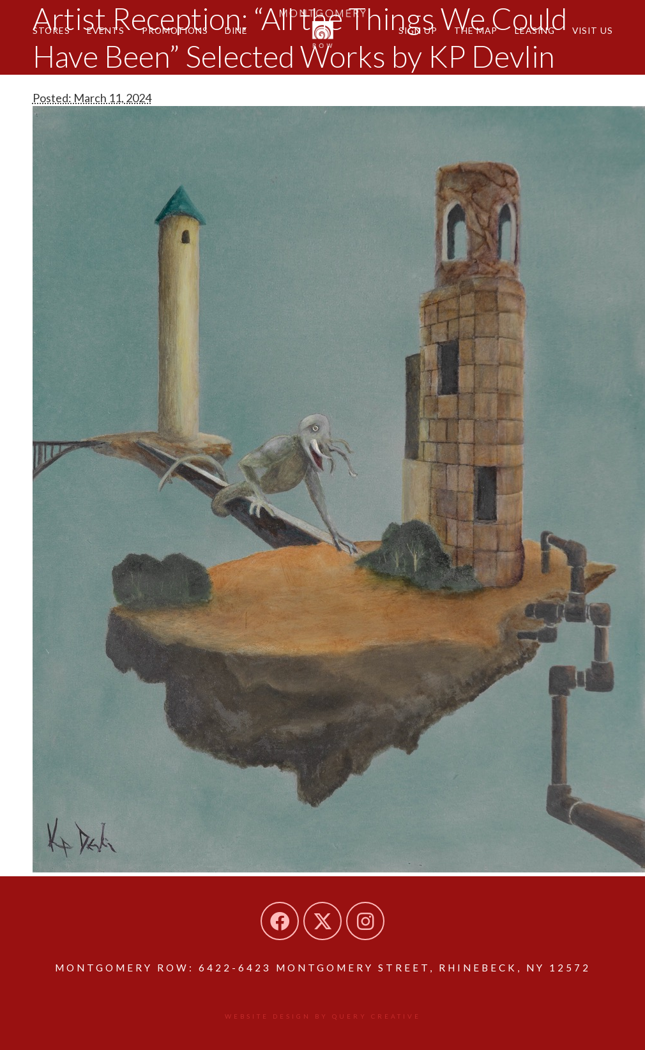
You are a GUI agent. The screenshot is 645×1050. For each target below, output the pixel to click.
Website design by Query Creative (323, 1016)
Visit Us (592, 30)
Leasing (535, 30)
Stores (51, 30)
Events (106, 30)
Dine (236, 30)
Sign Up (417, 30)
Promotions (175, 30)
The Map (475, 30)
